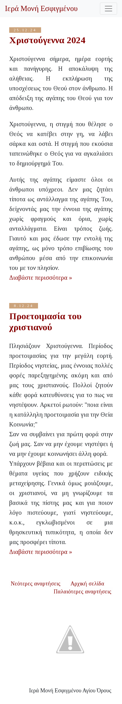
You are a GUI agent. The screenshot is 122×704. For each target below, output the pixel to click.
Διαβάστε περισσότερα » (40, 277)
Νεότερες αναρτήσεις (35, 584)
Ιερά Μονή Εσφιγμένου (41, 8)
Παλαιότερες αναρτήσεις (82, 592)
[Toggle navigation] (108, 8)
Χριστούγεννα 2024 (47, 40)
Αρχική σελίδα (87, 584)
